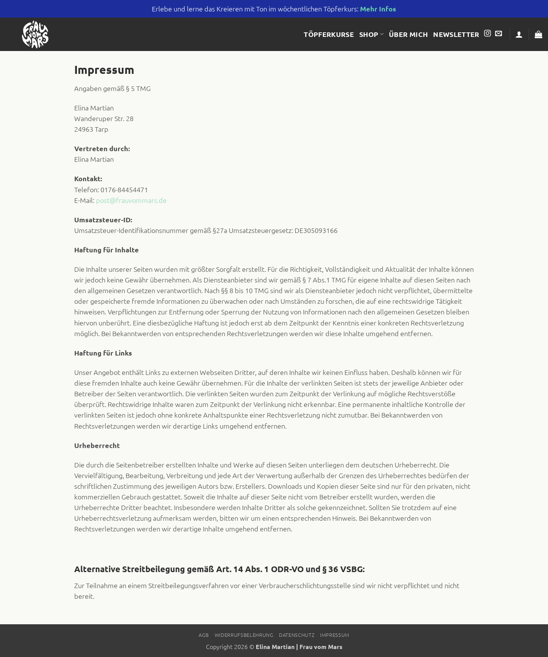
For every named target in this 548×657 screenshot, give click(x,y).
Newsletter (456, 34)
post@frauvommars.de (131, 200)
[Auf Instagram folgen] (487, 34)
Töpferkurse (329, 34)
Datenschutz (296, 634)
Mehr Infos (378, 8)
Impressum (334, 634)
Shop (371, 34)
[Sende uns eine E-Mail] (498, 34)
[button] (519, 34)
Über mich (408, 34)
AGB (204, 634)
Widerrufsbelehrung (244, 634)
